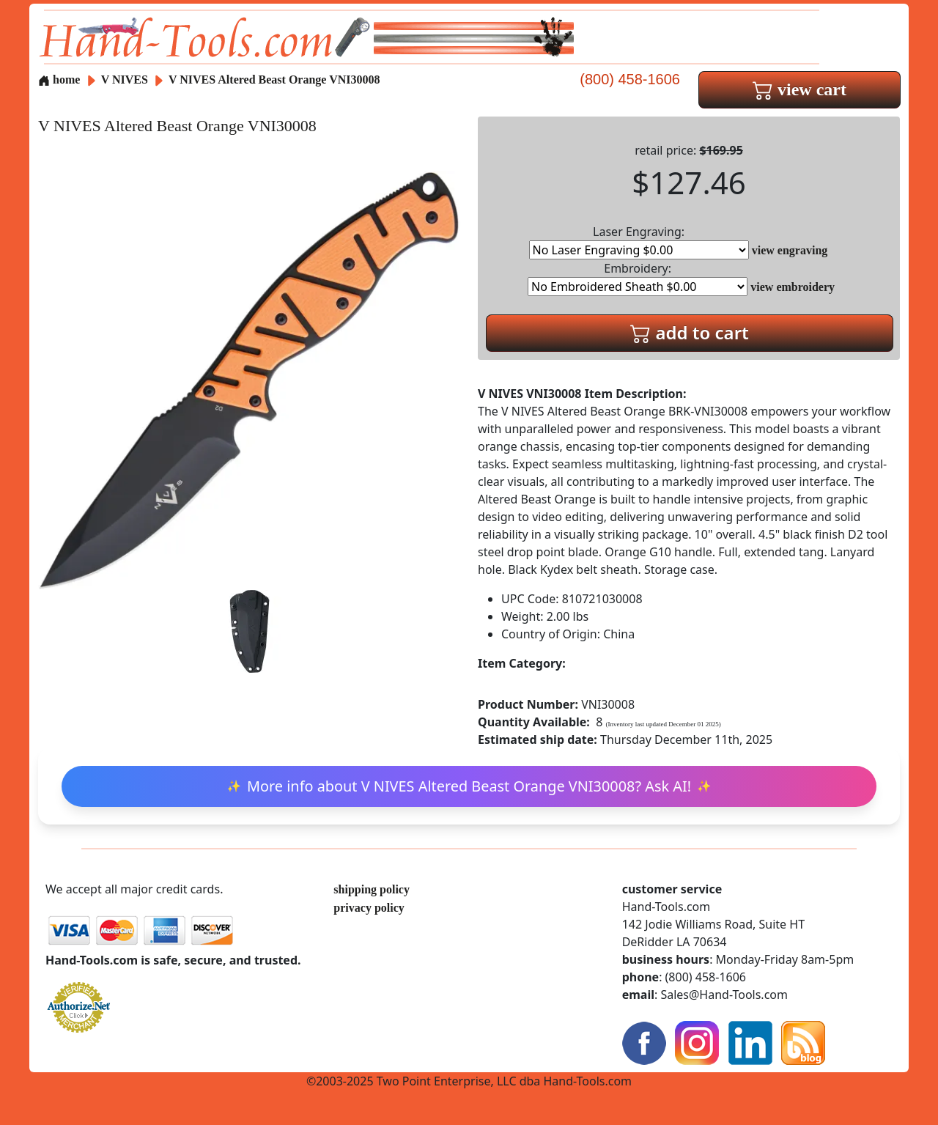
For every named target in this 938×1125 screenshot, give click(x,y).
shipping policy (371, 889)
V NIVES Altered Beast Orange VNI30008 (274, 79)
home (59, 79)
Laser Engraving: (639, 241)
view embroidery (792, 287)
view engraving (790, 250)
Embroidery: (637, 278)
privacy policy (368, 907)
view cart (799, 89)
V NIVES (126, 79)
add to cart (689, 332)
